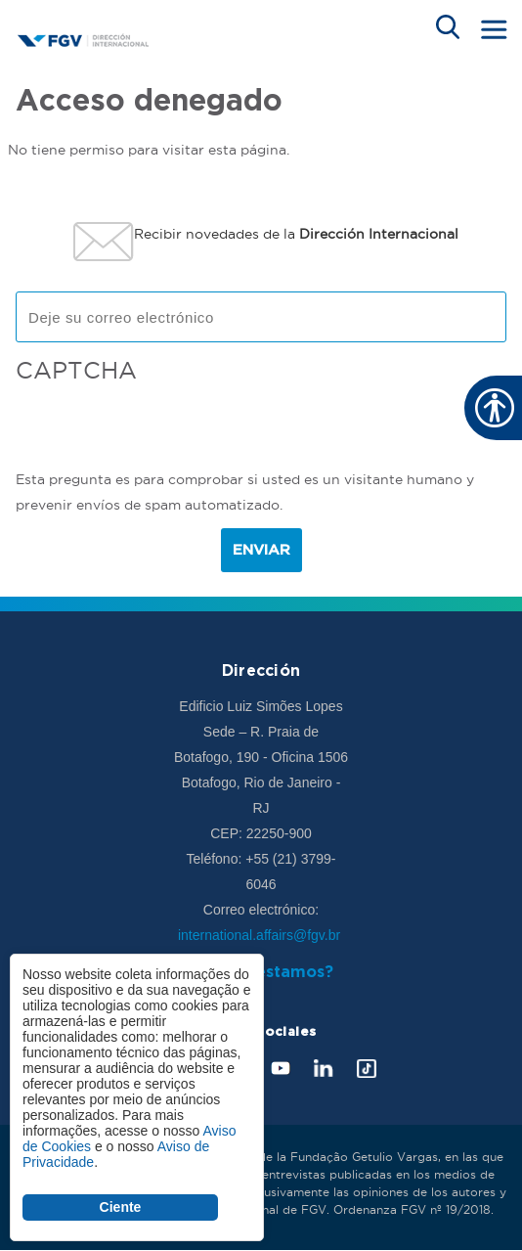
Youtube (280, 1068)
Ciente (121, 1207)
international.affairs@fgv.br (261, 935)
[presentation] (164, 428)
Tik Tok (366, 1068)
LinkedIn (323, 1068)
